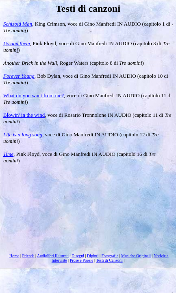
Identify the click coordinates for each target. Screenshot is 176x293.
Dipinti (92, 256)
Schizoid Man (17, 24)
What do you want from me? (33, 95)
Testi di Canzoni (109, 260)
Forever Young (19, 76)
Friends (28, 256)
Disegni (78, 256)
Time (8, 154)
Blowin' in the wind (24, 115)
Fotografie (109, 256)
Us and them (16, 43)
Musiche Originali (136, 256)
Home (14, 256)
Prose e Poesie (81, 260)
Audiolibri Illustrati (53, 256)
